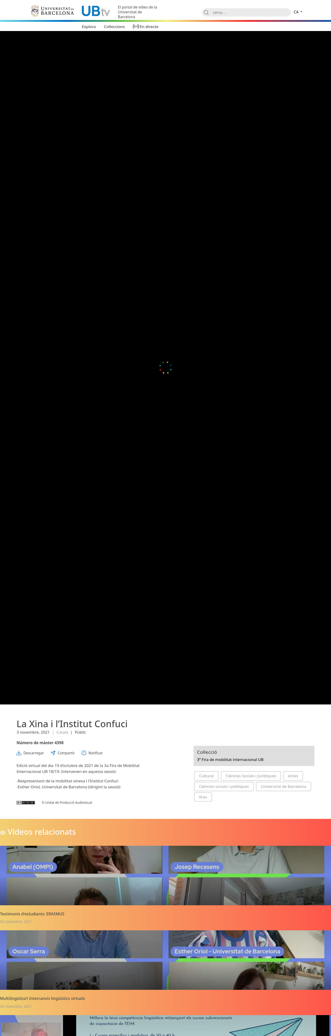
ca (297, 11)
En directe (149, 26)
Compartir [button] (63, 753)
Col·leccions (114, 26)
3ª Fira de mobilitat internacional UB (230, 759)
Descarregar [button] (30, 753)
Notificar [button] (92, 753)
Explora (89, 26)
